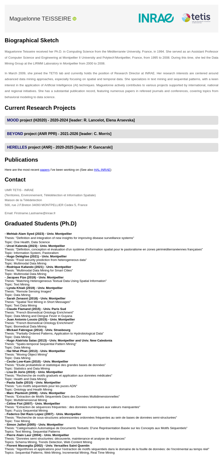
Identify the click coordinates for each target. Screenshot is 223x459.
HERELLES (17, 147)
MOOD (13, 120)
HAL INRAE (102, 169)
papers (45, 169)
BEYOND (15, 134)
